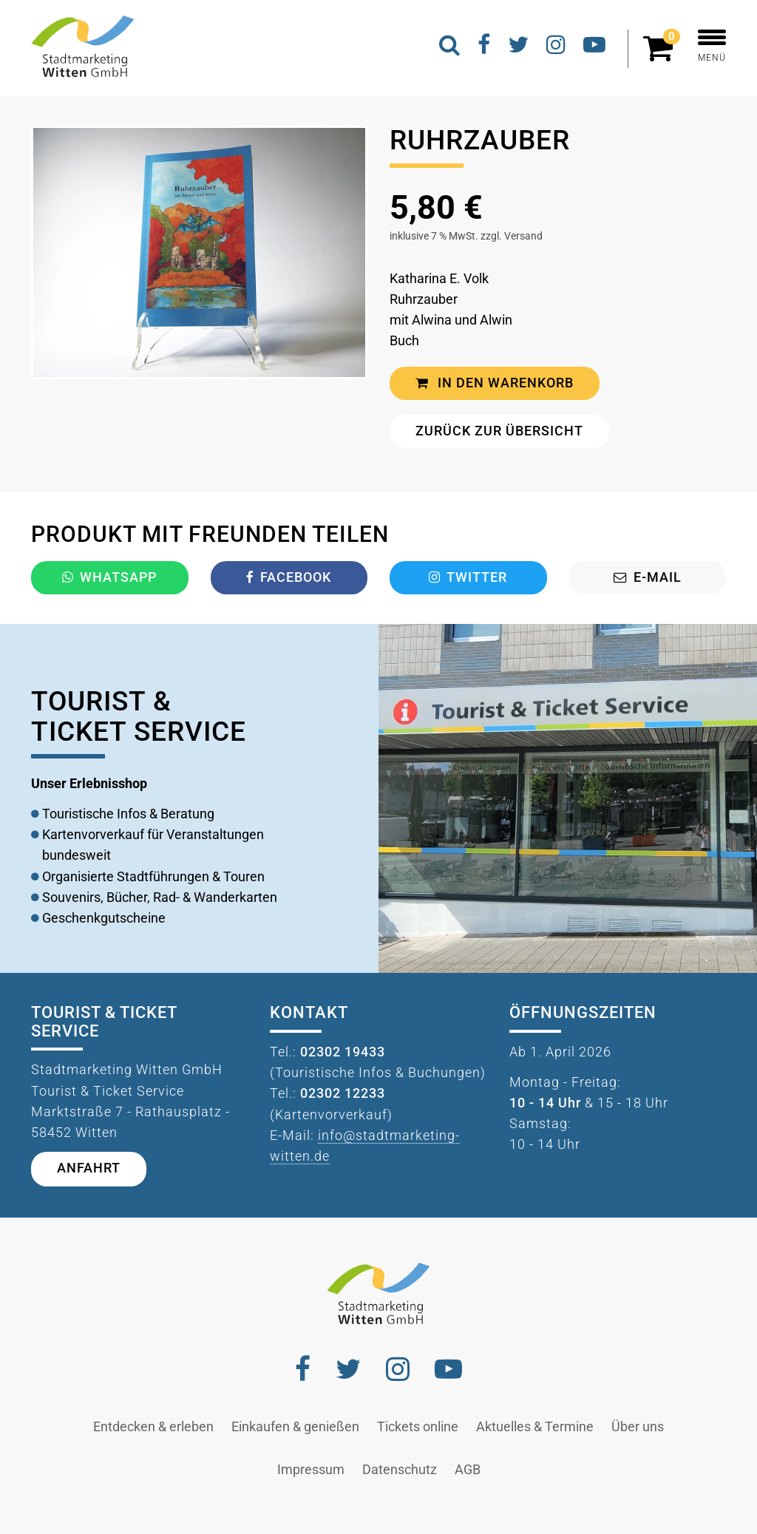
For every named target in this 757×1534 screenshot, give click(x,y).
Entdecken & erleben (153, 1426)
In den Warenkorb (494, 383)
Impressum (310, 1469)
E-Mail (648, 577)
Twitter (468, 577)
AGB (468, 1469)
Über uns (637, 1426)
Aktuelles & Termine (535, 1426)
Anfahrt (88, 1168)
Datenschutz (399, 1469)
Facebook (288, 577)
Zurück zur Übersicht (499, 431)
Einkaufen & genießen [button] (295, 1426)
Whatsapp (109, 577)
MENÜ (712, 46)
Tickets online (417, 1426)
